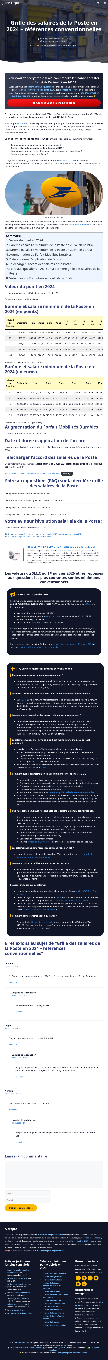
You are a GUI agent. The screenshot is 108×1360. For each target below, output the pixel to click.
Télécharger (67, 473)
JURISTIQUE (11, 3)
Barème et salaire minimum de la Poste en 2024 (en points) (51, 245)
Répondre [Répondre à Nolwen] (13, 1110)
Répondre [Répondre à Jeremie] (13, 982)
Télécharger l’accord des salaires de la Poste (40, 264)
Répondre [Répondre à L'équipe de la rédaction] (20, 1011)
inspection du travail (42, 922)
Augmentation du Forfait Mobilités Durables (40, 255)
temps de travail (53, 616)
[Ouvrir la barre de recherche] (98, 3)
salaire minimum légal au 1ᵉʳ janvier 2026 (73, 644)
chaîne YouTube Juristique (41, 86)
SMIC (87, 603)
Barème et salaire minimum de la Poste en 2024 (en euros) (50, 250)
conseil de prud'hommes (39, 841)
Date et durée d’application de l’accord (36, 259)
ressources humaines (79, 224)
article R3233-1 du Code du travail (70, 900)
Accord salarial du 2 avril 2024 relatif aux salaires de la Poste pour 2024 (32, 473)
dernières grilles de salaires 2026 (37, 89)
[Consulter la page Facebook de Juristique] (78, 1278)
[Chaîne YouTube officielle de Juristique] (96, 1278)
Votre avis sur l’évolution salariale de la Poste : (41, 278)
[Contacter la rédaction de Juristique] (84, 1283)
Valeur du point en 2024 (26, 240)
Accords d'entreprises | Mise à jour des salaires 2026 (29, 536)
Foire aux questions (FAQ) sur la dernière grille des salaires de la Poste (54, 271)
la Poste (21, 123)
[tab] (54, 494)
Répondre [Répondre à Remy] (13, 1044)
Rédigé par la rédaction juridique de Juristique (61, 546)
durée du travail (67, 160)
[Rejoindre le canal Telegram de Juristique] (90, 1278)
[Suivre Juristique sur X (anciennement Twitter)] (84, 1278)
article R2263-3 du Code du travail (39, 909)
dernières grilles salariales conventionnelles (38, 647)
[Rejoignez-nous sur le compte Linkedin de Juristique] (78, 1283)
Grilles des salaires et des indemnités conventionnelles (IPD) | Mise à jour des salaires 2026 (45, 534)
